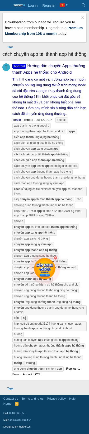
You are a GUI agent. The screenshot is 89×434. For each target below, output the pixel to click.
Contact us (10, 398)
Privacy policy (56, 398)
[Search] (83, 5)
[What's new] (74, 5)
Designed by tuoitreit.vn (17, 426)
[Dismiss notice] (82, 18)
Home (7, 403)
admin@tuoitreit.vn (20, 420)
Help (72, 398)
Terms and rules (32, 398)
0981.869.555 (17, 413)
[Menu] (6, 5)
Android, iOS (31, 374)
